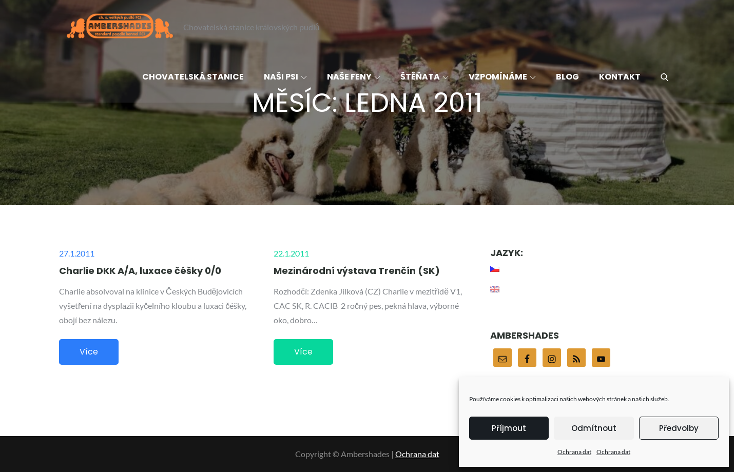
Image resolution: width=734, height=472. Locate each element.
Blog (567, 77)
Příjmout (509, 428)
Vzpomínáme (502, 77)
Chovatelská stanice (193, 77)
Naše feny (353, 77)
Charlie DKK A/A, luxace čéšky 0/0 (140, 270)
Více (89, 352)
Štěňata (424, 77)
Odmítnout (593, 428)
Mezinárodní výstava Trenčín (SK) (357, 270)
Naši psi (285, 77)
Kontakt (620, 77)
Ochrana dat (574, 452)
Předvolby (679, 428)
